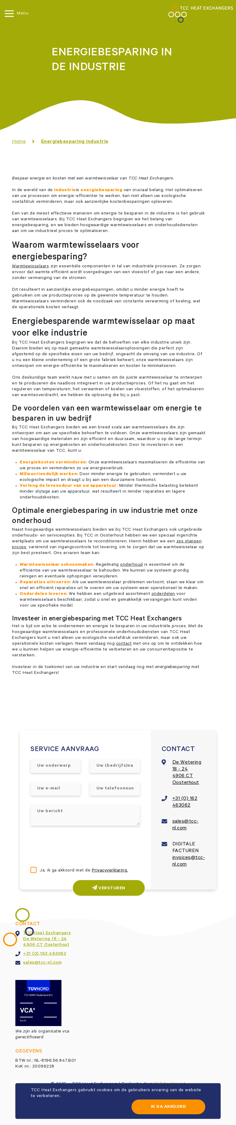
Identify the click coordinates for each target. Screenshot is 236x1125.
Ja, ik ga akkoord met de (84, 870)
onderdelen (163, 594)
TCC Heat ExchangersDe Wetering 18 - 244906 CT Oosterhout (47, 939)
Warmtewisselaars (30, 266)
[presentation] (77, 847)
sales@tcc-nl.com (42, 963)
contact (124, 644)
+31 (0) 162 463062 (44, 954)
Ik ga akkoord (168, 1107)
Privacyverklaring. (110, 870)
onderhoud (131, 565)
